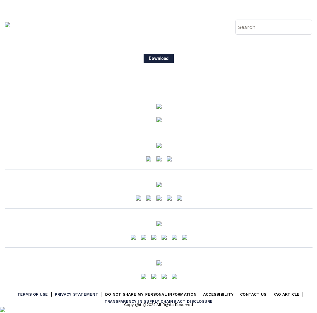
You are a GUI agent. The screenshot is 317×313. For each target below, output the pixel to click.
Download (159, 58)
